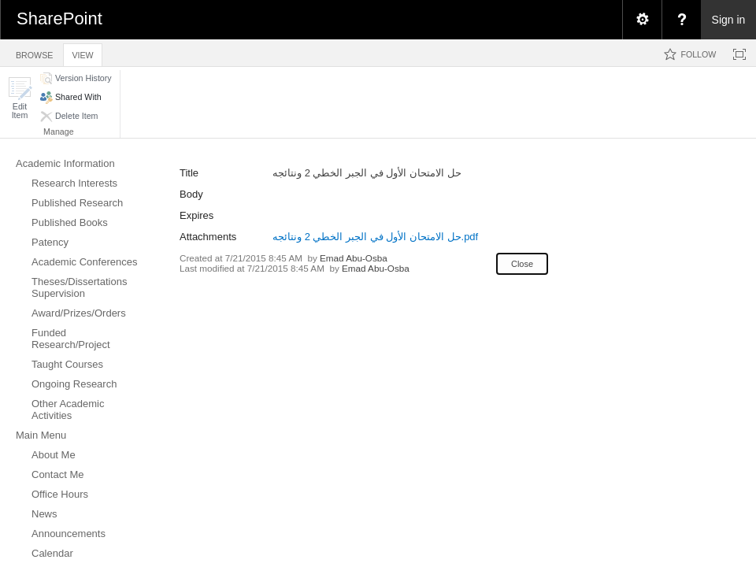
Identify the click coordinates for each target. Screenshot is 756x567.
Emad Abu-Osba (353, 258)
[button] (19, 98)
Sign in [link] (729, 19)
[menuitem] (642, 19)
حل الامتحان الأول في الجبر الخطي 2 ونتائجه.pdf (375, 237)
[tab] (34, 52)
